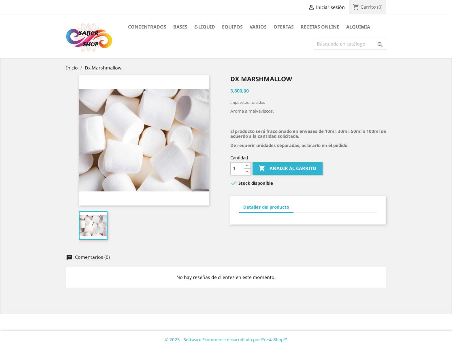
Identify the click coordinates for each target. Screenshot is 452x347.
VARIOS (258, 27)
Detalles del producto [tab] (266, 207)
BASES (180, 27)
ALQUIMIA (358, 27)
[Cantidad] (237, 168)
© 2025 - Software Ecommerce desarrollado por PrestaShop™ (226, 339)
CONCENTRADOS (147, 27)
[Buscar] (350, 44)
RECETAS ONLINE (320, 27)
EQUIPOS (232, 27)
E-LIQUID (204, 27)
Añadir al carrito (288, 168)
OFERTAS (284, 27)
